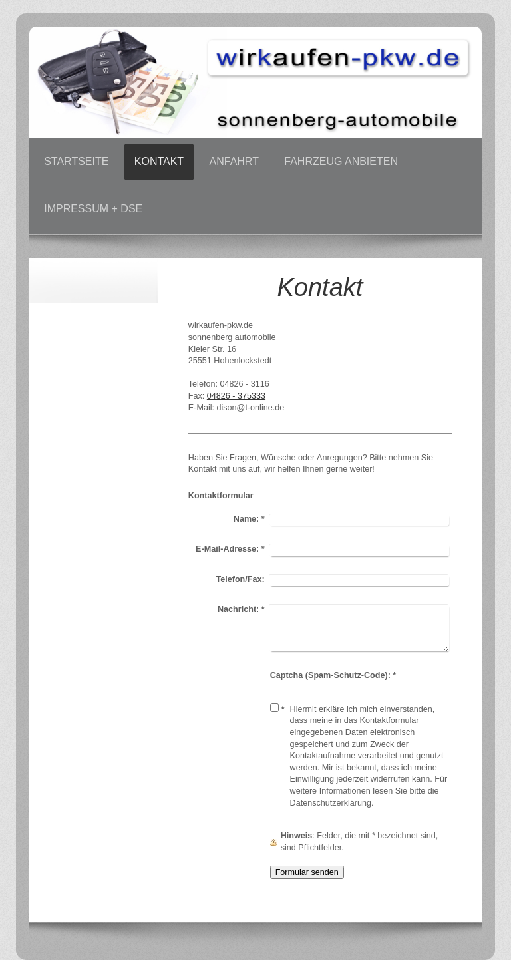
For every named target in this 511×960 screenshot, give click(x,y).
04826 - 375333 (236, 395)
